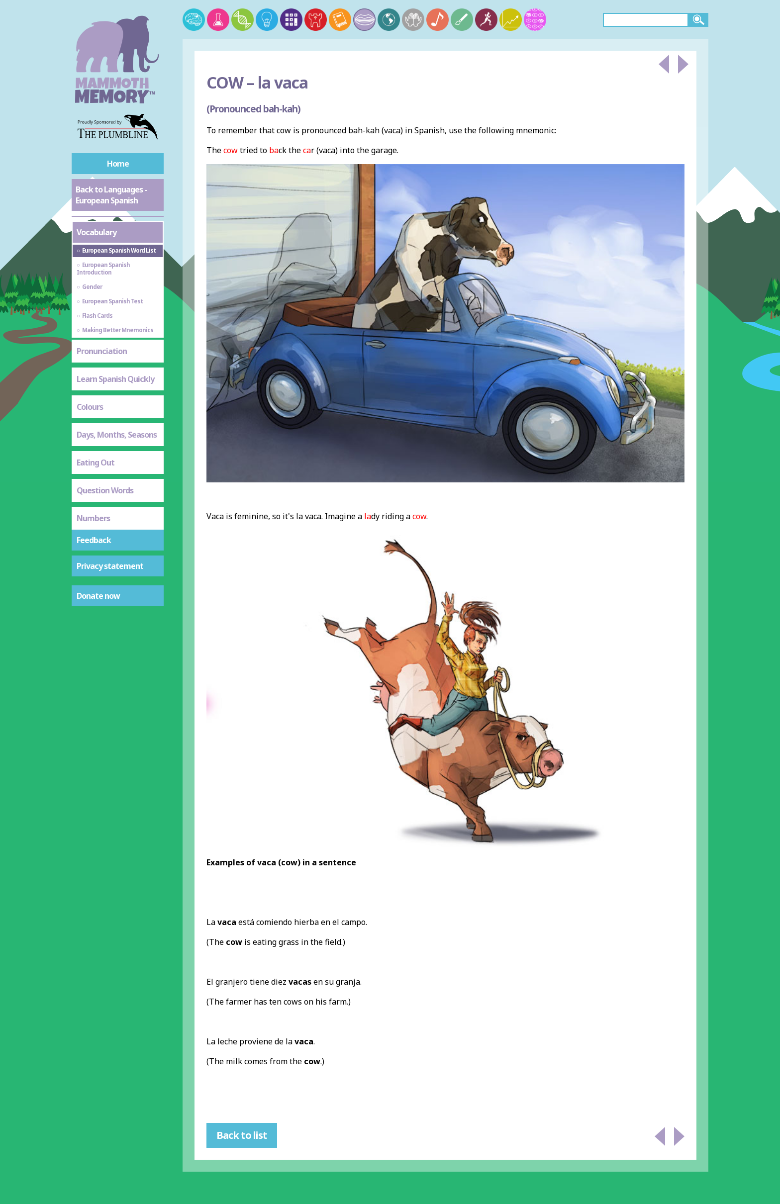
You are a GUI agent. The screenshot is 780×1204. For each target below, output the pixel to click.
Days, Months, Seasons (117, 434)
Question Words (105, 490)
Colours (90, 406)
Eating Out (95, 462)
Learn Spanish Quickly (115, 378)
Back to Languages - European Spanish (111, 195)
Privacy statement (110, 565)
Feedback (94, 540)
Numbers (93, 518)
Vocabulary (96, 232)
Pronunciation (102, 351)
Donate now (98, 595)
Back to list (241, 1135)
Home (118, 163)
